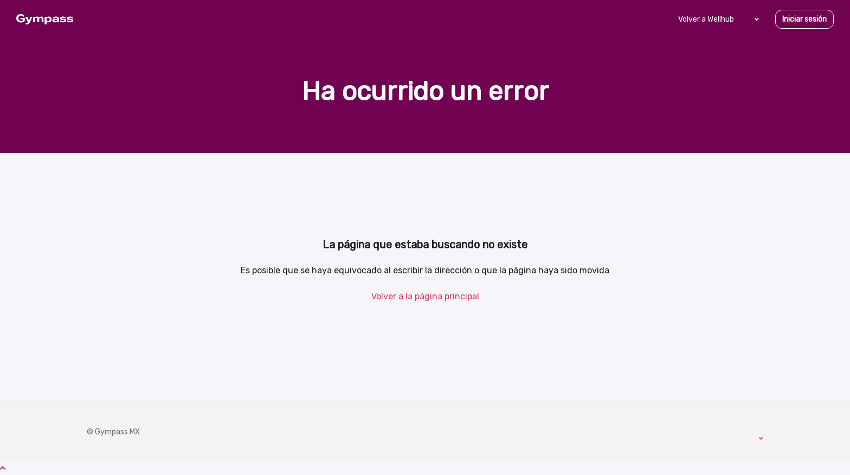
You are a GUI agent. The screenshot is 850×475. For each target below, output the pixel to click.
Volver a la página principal (425, 296)
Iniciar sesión (804, 19)
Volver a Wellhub (706, 19)
